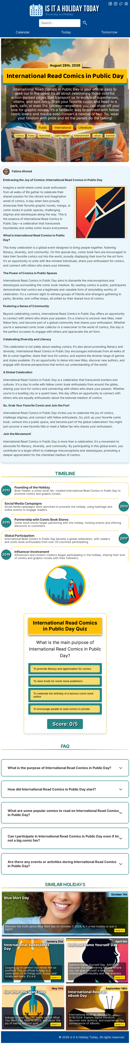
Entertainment (81, 135)
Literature (85, 127)
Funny (31, 135)
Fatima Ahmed (22, 171)
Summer (110, 135)
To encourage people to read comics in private (61, 708)
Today (66, 32)
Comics (20, 135)
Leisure (97, 135)
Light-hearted (62, 135)
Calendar (23, 32)
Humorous (44, 135)
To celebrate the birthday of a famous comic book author (63, 695)
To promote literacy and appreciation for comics (62, 668)
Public (43, 127)
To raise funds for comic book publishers (58, 681)
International (62, 127)
